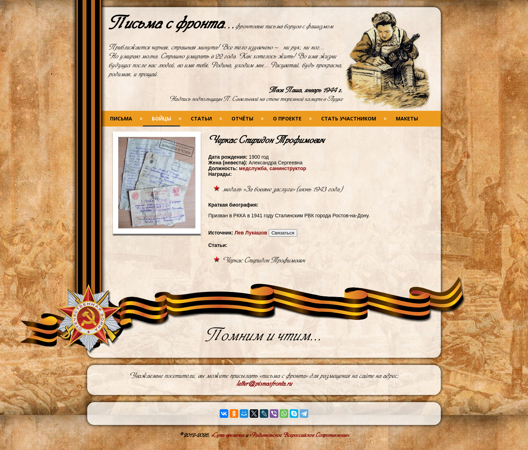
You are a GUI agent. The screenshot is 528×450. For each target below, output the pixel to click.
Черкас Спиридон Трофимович (264, 260)
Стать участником (348, 118)
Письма (121, 118)
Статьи (201, 118)
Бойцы (161, 118)
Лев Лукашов (250, 233)
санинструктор (287, 168)
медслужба (253, 168)
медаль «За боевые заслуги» (259, 189)
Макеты (407, 118)
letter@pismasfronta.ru (264, 383)
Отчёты (242, 118)
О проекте (287, 118)
